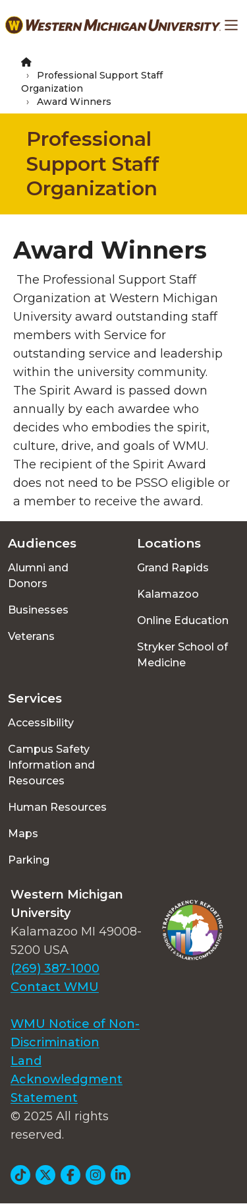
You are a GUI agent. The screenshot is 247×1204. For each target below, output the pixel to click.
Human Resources (57, 807)
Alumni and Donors (38, 575)
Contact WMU (55, 987)
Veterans (31, 636)
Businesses (38, 610)
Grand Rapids (173, 567)
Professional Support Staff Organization (92, 164)
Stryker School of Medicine (182, 655)
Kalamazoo (168, 594)
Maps (23, 833)
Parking (28, 860)
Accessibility (41, 722)
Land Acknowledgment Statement (67, 1079)
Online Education (183, 620)
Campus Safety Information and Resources (51, 765)
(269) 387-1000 (55, 968)
